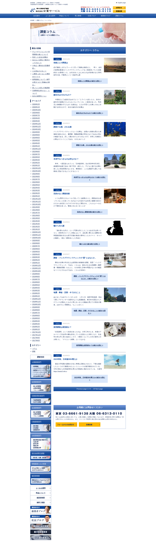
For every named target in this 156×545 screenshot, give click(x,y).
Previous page (82, 389)
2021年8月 (36, 210)
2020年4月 (36, 254)
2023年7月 (36, 154)
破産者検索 (36, 476)
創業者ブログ (105, 16)
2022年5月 (36, 185)
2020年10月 (36, 238)
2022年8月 (36, 176)
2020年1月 (36, 263)
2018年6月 (36, 315)
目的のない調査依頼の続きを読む (89, 212)
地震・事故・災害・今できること (67, 292)
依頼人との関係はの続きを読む (89, 81)
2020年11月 (36, 235)
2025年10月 (36, 110)
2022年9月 (36, 174)
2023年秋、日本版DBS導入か (65, 359)
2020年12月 (36, 232)
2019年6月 (36, 282)
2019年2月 (36, 293)
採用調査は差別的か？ (62, 327)
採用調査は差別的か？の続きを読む (89, 345)
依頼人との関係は (61, 63)
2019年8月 (36, 276)
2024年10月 (36, 129)
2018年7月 (36, 313)
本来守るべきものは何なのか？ (66, 159)
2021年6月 (36, 215)
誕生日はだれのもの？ (62, 95)
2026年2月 (36, 104)
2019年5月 (36, 285)
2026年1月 (36, 107)
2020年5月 (36, 251)
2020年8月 (36, 243)
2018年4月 (36, 321)
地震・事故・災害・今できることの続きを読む (90, 312)
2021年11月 (36, 201)
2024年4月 (36, 143)
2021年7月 (36, 212)
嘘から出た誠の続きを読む (88, 244)
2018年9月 (36, 307)
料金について (64, 16)
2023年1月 (36, 165)
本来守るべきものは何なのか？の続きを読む (90, 177)
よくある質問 (50, 16)
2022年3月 (36, 190)
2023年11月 (36, 149)
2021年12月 (36, 199)
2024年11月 (36, 126)
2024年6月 (36, 137)
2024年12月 (36, 124)
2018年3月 (36, 324)
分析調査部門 (36, 435)
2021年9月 (36, 207)
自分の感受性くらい (39, 96)
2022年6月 (36, 182)
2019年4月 (36, 288)
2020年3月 (36, 257)
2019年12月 (36, 265)
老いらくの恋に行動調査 (41, 88)
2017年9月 (36, 338)
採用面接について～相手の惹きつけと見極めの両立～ (41, 82)
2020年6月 (36, 249)
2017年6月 (36, 340)
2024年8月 (36, 135)
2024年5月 (36, 140)
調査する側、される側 (62, 127)
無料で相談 (41, 502)
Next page (99, 389)
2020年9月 (36, 240)
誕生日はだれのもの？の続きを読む (89, 113)
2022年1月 (36, 196)
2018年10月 (36, 304)
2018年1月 (36, 329)
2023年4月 (36, 160)
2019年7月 (36, 279)
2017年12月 (36, 332)
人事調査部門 (36, 362)
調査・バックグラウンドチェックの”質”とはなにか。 (75, 258)
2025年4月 (36, 118)
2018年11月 (36, 301)
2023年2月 (36, 162)
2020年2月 (36, 260)
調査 (33, 351)
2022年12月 (36, 168)
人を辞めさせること (39, 71)
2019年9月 (36, 274)
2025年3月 (36, 121)
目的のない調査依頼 (62, 194)
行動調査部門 (36, 422)
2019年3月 (36, 290)
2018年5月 (36, 318)
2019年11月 (36, 268)
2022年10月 (36, 171)
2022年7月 (36, 179)
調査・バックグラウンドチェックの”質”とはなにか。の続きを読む (90, 277)
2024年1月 (36, 146)
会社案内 (36, 16)
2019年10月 (36, 271)
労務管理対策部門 (38, 396)
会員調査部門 (36, 408)
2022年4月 (36, 187)
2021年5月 (36, 218)
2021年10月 (36, 204)
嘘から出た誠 (59, 226)
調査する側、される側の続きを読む (89, 145)
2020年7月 (36, 246)
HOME (32, 20)
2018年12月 (36, 299)
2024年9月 (36, 132)
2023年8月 (36, 151)
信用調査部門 (36, 382)
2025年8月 (36, 112)
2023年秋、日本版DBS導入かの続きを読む (89, 377)
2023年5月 (36, 157)
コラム (58, 59)
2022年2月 (36, 193)
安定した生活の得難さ (40, 57)
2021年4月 (36, 221)
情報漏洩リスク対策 (39, 464)
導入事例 (78, 16)
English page (122, 2)
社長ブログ (92, 16)
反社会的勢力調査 (38, 453)
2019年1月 (36, 296)
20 (94, 389)
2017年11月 (36, 335)
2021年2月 (36, 226)
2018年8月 (36, 310)
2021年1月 (36, 229)
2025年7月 (36, 115)
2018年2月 (36, 326)
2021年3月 (36, 224)
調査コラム (119, 16)
